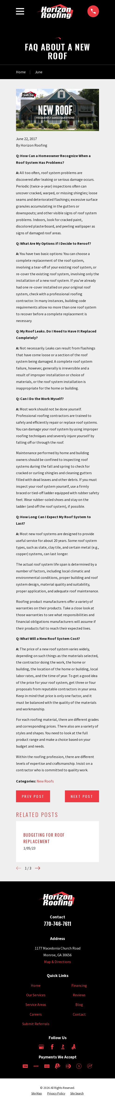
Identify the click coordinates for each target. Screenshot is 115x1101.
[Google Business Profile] (41, 1046)
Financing (79, 985)
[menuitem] (36, 1093)
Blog (79, 1004)
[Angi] (73, 1046)
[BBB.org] (62, 1046)
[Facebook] (52, 1046)
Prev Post (33, 796)
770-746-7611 (57, 923)
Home (36, 985)
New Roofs (45, 781)
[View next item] (37, 868)
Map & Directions (57, 961)
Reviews (79, 995)
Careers (36, 1014)
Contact (79, 1014)
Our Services (35, 995)
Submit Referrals (35, 1023)
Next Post (82, 796)
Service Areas (36, 1004)
